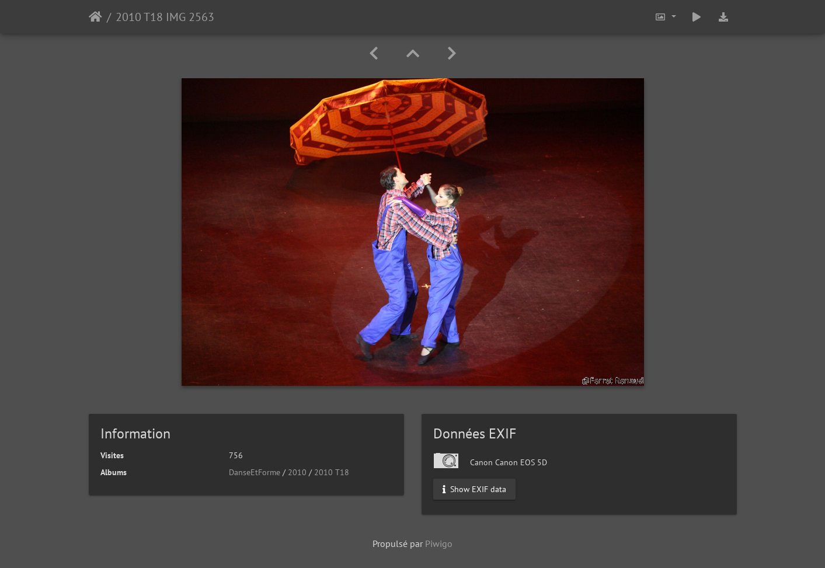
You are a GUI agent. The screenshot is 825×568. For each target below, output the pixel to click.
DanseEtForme (254, 472)
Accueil (95, 17)
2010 (297, 472)
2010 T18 (331, 472)
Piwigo (438, 543)
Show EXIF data (474, 489)
